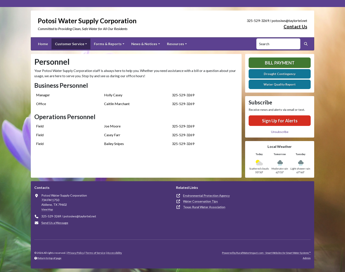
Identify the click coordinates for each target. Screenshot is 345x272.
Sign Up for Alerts (279, 120)
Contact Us (295, 26)
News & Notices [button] (144, 44)
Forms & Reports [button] (108, 44)
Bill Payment (280, 62)
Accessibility (114, 252)
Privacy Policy (76, 252)
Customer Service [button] (69, 44)
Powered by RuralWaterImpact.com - (266, 252)
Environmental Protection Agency (206, 195)
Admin (307, 258)
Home (43, 44)
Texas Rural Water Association (204, 207)
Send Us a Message (54, 223)
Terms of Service (95, 252)
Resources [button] (175, 44)
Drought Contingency (279, 74)
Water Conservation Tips (200, 201)
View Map (47, 209)
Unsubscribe (279, 132)
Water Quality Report (280, 84)
